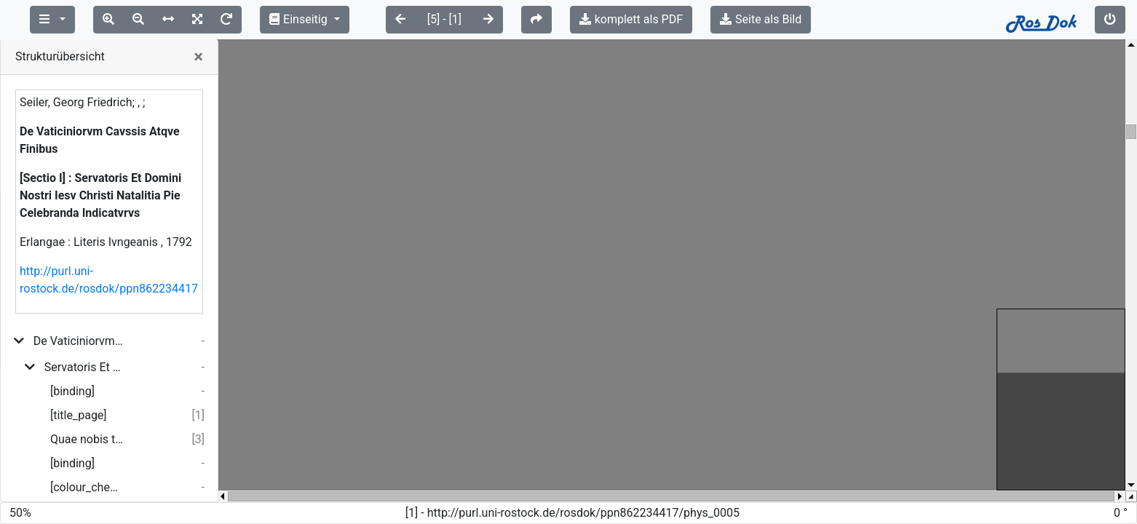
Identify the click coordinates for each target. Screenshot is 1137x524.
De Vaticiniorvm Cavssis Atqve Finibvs (78, 341)
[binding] (72, 391)
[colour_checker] (86, 487)
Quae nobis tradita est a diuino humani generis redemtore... (86, 439)
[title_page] (78, 415)
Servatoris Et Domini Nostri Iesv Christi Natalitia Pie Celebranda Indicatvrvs (83, 367)
